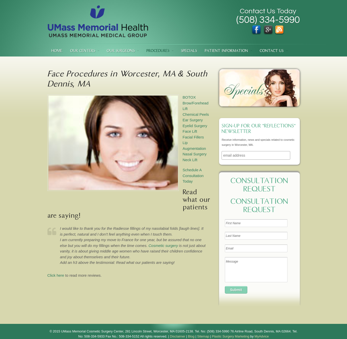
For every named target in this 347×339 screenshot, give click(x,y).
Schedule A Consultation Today (193, 175)
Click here (55, 275)
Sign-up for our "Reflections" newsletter (259, 129)
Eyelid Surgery (195, 126)
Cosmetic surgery (163, 245)
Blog (191, 336)
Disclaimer (177, 336)
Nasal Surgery (195, 154)
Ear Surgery (193, 120)
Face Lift (190, 131)
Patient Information (226, 51)
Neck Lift (190, 160)
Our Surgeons (121, 51)
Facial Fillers (193, 137)
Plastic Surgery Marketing (230, 336)
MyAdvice (262, 336)
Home (56, 51)
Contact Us (271, 51)
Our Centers (82, 51)
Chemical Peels (196, 114)
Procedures (157, 51)
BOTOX (189, 97)
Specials (189, 51)
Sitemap (203, 336)
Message (256, 269)
